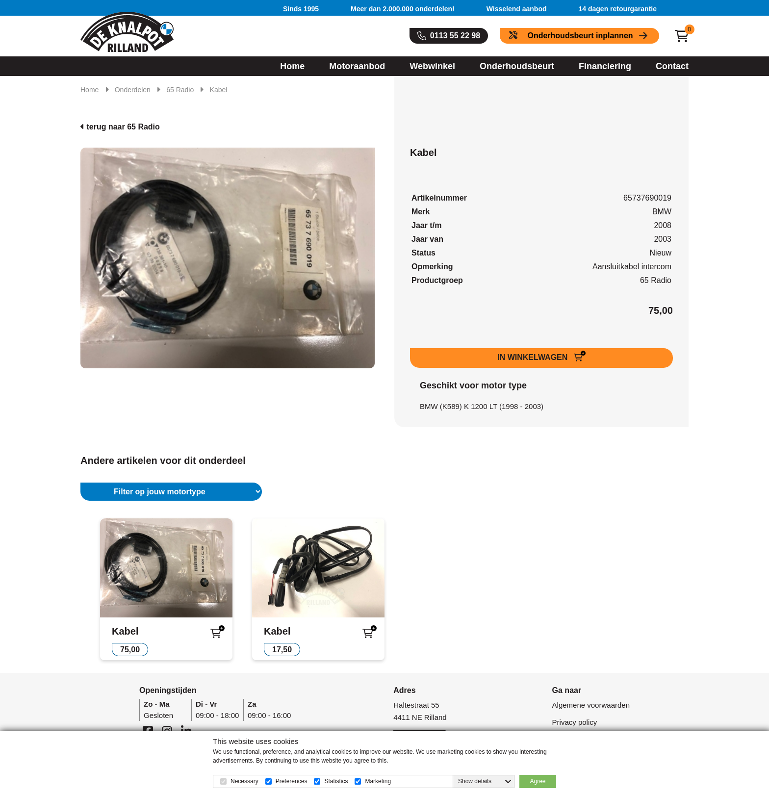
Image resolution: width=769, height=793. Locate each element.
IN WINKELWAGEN (533, 357)
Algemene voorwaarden (591, 705)
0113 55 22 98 (455, 35)
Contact (672, 66)
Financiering (605, 66)
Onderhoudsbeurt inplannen (580, 35)
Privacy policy (574, 722)
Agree (537, 781)
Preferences (292, 781)
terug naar (120, 127)
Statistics (336, 781)
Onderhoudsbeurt (517, 66)
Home (292, 66)
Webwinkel (432, 66)
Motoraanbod (357, 66)
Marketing (378, 781)
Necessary (244, 781)
